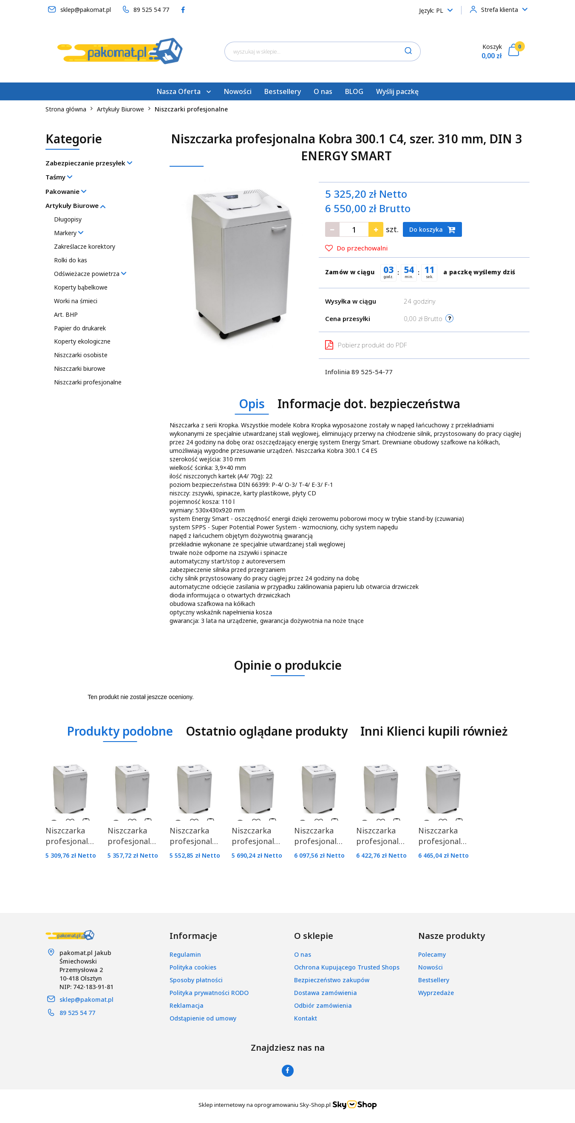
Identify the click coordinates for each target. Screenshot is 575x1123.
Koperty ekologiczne (82, 341)
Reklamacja (187, 1005)
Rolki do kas (70, 260)
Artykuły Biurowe (75, 205)
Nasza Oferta (183, 91)
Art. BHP (66, 314)
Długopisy (68, 219)
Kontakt (305, 1018)
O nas (323, 91)
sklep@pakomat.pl (86, 999)
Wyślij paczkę (397, 91)
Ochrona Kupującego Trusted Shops (346, 967)
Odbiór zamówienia (323, 1005)
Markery (68, 233)
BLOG (354, 91)
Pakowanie (65, 191)
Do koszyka (432, 229)
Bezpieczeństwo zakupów (331, 980)
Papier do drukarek (80, 328)
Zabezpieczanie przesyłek (88, 163)
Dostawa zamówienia (325, 993)
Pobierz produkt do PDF (366, 345)
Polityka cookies (193, 967)
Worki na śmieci (75, 301)
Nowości (238, 91)
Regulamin (185, 954)
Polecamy (432, 954)
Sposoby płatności (196, 980)
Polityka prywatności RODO (209, 993)
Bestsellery (282, 91)
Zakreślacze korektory (84, 246)
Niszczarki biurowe (79, 368)
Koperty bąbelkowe (81, 287)
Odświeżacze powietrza (90, 274)
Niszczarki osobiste (81, 355)
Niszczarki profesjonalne (88, 382)
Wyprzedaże (436, 993)
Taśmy (58, 177)
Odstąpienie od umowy (203, 1018)
